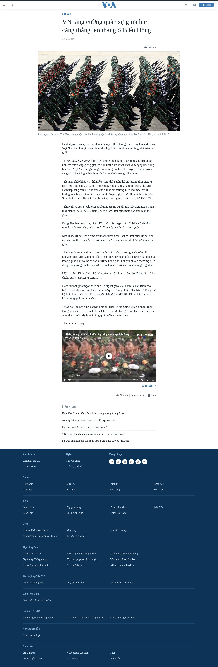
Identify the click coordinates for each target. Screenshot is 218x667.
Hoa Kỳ (71, 489)
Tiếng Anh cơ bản (32, 553)
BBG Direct (29, 652)
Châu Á (71, 484)
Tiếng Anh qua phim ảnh (35, 565)
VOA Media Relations (78, 652)
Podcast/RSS (29, 466)
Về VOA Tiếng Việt (33, 582)
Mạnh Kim (28, 507)
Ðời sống (115, 489)
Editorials (115, 658)
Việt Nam (66, 14)
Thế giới (27, 489)
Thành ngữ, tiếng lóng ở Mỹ (81, 553)
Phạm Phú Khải (118, 507)
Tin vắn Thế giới (75, 536)
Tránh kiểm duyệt (32, 635)
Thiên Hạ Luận (118, 513)
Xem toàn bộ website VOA (37, 600)
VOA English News (33, 658)
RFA (112, 652)
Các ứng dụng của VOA (122, 617)
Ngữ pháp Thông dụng (34, 559)
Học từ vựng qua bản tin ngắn (82, 559)
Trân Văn (158, 507)
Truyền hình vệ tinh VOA (36, 530)
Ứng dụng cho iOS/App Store (38, 617)
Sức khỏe (158, 489)
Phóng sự (71, 530)
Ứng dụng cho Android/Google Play (85, 617)
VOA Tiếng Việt (77, 337)
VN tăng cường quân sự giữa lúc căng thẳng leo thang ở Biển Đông (97, 334)
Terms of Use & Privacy (122, 582)
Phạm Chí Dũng (75, 513)
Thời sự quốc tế (74, 466)
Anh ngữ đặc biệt (75, 565)
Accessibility (73, 658)
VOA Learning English (122, 565)
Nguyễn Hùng (74, 507)
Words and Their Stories (122, 559)
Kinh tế (114, 484)
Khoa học (159, 484)
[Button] (150, 47)
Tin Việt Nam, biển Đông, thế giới (40, 536)
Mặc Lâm (28, 513)
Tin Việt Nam (73, 460)
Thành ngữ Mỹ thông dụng (124, 553)
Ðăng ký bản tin (31, 460)
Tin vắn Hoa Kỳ (118, 530)
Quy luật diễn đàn (76, 582)
